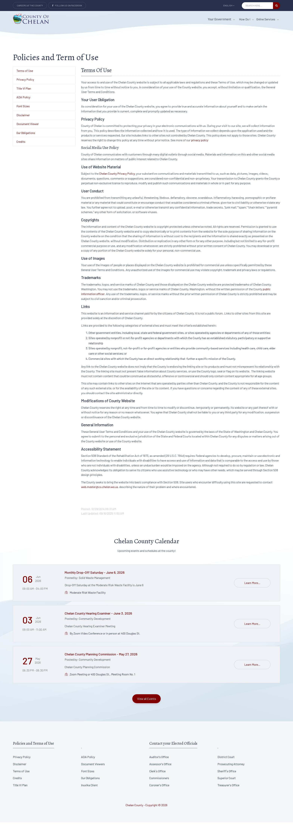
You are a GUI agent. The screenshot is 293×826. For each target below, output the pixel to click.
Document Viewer (27, 127)
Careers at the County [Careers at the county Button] (30, 5)
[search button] (276, 5)
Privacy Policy (25, 83)
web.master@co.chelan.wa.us (99, 491)
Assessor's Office (160, 767)
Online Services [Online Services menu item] (267, 19)
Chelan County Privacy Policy (117, 177)
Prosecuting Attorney (231, 767)
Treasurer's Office (228, 789)
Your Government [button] (221, 19)
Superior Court (227, 781)
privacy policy (199, 144)
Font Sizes (23, 110)
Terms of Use (24, 74)
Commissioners (159, 781)
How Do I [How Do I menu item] (246, 19)
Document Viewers (93, 767)
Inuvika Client (89, 789)
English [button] (229, 5)
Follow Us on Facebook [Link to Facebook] (67, 5)
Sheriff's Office (227, 775)
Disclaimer (23, 119)
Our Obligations (25, 136)
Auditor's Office (159, 760)
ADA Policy (23, 101)
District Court (226, 760)
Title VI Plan (23, 92)
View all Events (146, 702)
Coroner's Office (159, 789)
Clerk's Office (157, 775)
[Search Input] (257, 5)
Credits (20, 145)
